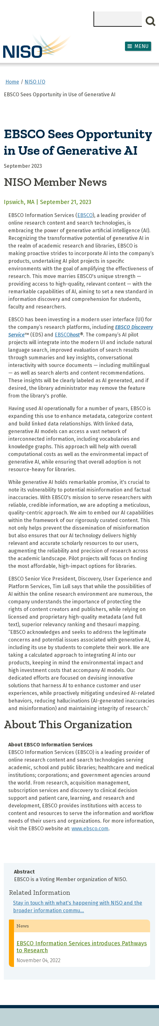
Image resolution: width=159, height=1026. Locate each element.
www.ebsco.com (90, 829)
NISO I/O (34, 82)
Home (12, 82)
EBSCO (85, 215)
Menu (142, 46)
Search (151, 21)
